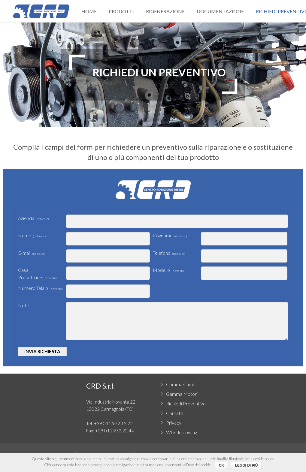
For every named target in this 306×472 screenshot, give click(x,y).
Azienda (33, 218)
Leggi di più (246, 465)
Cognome (170, 235)
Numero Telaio (40, 288)
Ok (221, 465)
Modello (169, 270)
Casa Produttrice (37, 273)
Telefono (169, 253)
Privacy (173, 422)
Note (23, 305)
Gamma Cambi (181, 384)
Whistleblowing (181, 432)
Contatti (174, 413)
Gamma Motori (182, 394)
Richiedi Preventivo (186, 403)
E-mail (31, 253)
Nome (32, 235)
